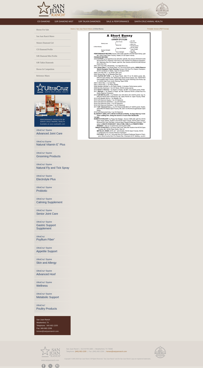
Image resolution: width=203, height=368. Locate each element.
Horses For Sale (42, 30)
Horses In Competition (45, 69)
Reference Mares (43, 76)
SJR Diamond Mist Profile (46, 56)
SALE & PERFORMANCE (117, 21)
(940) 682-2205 (80, 351)
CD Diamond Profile (44, 49)
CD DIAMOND (43, 21)
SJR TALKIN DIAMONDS (89, 21)
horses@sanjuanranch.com (48, 331)
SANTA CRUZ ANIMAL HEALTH (148, 21)
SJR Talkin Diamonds (45, 63)
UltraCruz (45, 238)
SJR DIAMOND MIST (64, 21)
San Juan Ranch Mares (45, 36)
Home (73, 29)
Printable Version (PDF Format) (158, 29)
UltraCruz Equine (50, 143)
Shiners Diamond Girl (45, 43)
